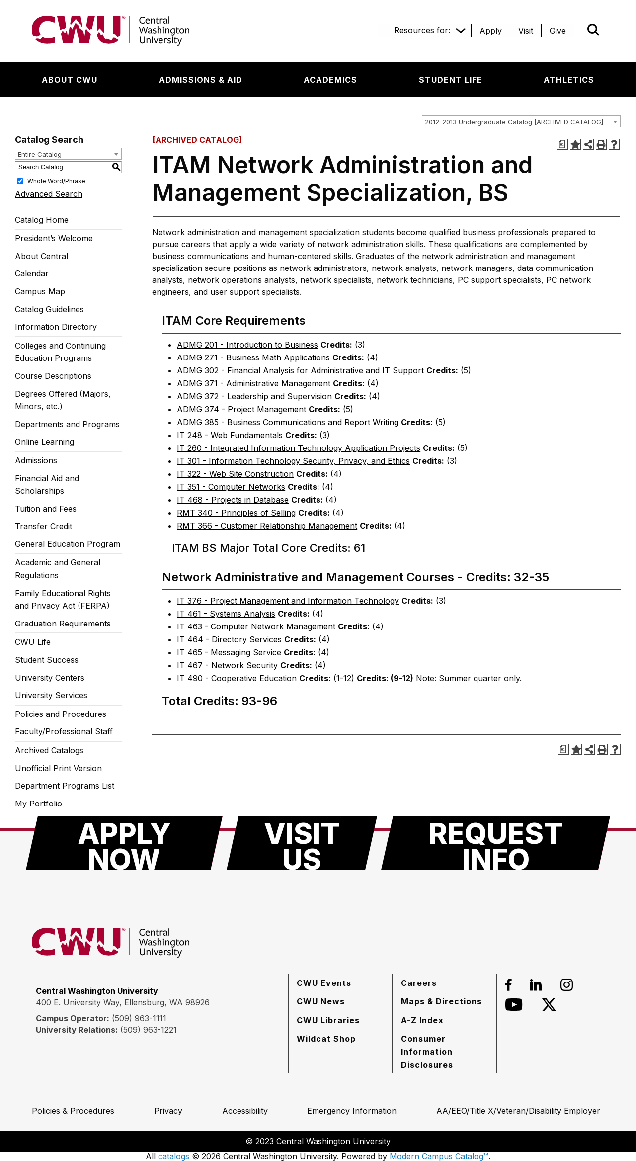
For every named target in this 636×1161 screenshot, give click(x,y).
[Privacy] (168, 1110)
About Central (41, 256)
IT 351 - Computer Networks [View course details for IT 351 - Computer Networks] (231, 487)
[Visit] (525, 30)
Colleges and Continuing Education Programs (60, 352)
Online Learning (44, 442)
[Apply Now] (124, 843)
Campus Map (40, 291)
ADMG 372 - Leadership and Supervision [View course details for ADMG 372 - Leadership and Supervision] (254, 396)
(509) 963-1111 (139, 1018)
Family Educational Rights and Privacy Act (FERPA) (63, 599)
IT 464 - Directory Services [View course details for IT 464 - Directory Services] (229, 639)
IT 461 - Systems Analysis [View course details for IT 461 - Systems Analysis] (226, 614)
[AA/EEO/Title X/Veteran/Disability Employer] (518, 1110)
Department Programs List (64, 786)
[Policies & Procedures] (73, 1110)
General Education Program (67, 544)
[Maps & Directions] (441, 1001)
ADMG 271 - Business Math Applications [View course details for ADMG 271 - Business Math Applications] (253, 357)
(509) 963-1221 (148, 1030)
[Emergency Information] (351, 1110)
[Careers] (419, 983)
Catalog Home (42, 220)
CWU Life (33, 642)
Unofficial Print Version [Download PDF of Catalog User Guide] (58, 768)
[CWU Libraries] (328, 1020)
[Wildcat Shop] (326, 1038)
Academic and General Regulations (57, 568)
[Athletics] (569, 79)
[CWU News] (321, 1001)
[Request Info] (495, 843)
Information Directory (56, 327)
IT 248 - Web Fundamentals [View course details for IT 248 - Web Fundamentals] (230, 435)
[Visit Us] (302, 843)
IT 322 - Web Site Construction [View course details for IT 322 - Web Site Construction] (235, 474)
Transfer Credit (43, 526)
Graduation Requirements (63, 623)
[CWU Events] (324, 983)
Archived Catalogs (49, 750)
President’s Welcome (54, 238)
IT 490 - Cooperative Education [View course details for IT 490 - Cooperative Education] (237, 678)
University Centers (49, 678)
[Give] (558, 30)
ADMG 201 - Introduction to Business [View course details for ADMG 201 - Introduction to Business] (247, 345)
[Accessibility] (245, 1110)
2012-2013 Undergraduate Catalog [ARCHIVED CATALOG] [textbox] (514, 122)
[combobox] (521, 121)
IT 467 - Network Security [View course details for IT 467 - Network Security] (227, 665)
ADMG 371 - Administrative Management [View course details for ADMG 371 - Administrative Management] (253, 383)
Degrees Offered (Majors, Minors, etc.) (63, 400)
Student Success (47, 660)
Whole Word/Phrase (56, 180)
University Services (51, 695)
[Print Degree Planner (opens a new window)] (562, 144)
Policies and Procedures (60, 714)
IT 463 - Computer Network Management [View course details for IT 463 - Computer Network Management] (256, 626)
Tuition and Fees (46, 509)
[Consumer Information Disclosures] (444, 1051)
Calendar (32, 273)
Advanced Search (48, 194)
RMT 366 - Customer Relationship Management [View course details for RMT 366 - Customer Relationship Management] (267, 526)
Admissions (36, 460)
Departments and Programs (67, 424)
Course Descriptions (53, 376)
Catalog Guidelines (49, 309)
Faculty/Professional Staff (64, 731)
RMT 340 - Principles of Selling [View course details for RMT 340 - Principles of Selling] (236, 513)
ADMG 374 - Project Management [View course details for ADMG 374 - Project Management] (241, 409)
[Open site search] (593, 30)
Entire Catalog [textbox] (40, 154)
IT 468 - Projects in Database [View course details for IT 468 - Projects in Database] (233, 500)
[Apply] (491, 30)
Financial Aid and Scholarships (47, 484)
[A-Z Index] (422, 1020)
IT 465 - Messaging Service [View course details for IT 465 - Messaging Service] (229, 652)
